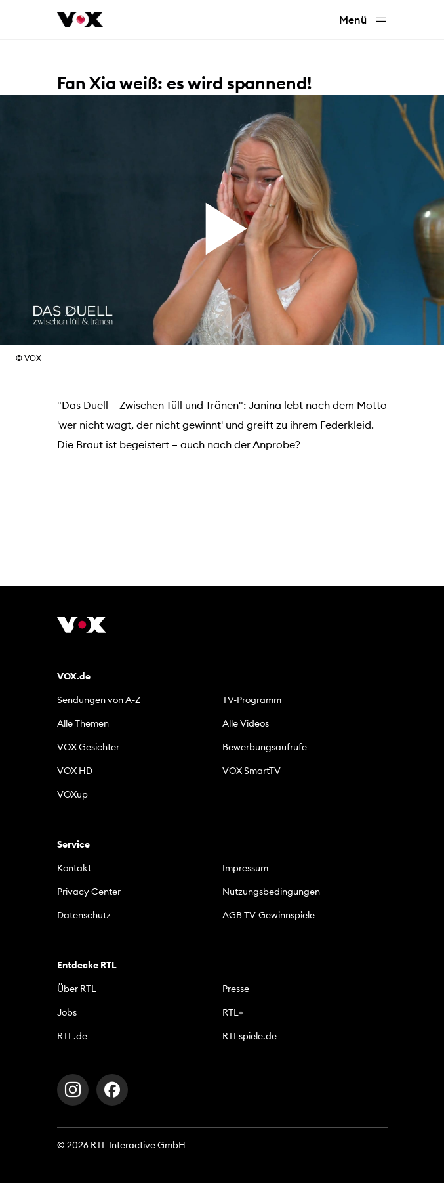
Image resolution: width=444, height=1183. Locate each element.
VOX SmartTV (251, 771)
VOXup (72, 794)
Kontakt (74, 868)
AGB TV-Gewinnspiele (268, 915)
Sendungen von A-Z (98, 700)
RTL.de (72, 1036)
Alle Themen (83, 723)
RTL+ (232, 1012)
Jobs (67, 1012)
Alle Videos (245, 723)
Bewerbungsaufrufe (264, 747)
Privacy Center (89, 891)
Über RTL (76, 989)
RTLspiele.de (249, 1036)
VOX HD (74, 771)
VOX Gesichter (88, 747)
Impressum (245, 868)
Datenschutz (84, 915)
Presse (235, 989)
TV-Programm (251, 700)
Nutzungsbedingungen (271, 891)
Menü (363, 20)
